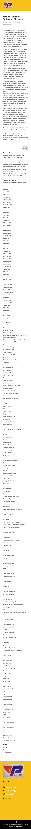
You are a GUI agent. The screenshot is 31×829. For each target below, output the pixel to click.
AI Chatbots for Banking (10, 360)
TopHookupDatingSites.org (10, 694)
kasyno (5, 558)
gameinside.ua (7, 512)
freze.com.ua (6, 504)
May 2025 (6, 192)
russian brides (7, 653)
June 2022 (6, 243)
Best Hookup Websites (9, 391)
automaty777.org (8, 373)
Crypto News (6, 463)
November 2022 (7, 230)
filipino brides (7, 489)
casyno (5, 440)
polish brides (6, 640)
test (4, 691)
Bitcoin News (6, 406)
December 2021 (7, 259)
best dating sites (8, 388)
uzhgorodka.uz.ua (8, 709)
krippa (5, 568)
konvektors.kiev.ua (8, 563)
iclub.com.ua (6, 530)
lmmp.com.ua (6, 597)
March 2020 (6, 297)
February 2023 (7, 223)
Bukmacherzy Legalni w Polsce (12, 429)
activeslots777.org (8, 349)
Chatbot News (7, 442)
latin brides (6, 571)
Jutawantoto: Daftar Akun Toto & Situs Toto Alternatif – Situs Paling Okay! (14, 161)
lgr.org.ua (6, 586)
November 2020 (7, 287)
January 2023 (7, 225)
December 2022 (7, 228)
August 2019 (6, 305)
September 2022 (7, 236)
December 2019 (7, 303)
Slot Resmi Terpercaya (9, 668)
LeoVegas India (7, 581)
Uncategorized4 (7, 704)
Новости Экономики (8, 727)
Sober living (6, 681)
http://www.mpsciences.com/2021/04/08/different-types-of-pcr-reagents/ (15, 94)
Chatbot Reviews (8, 445)
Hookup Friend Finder (9, 517)
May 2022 (6, 246)
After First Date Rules (9, 355)
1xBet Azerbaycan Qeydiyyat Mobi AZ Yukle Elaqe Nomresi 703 (14, 341)
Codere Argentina (8, 452)
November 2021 (7, 261)
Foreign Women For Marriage (11, 496)
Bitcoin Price (6, 409)
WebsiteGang (19, 827)
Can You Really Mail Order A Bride (13, 432)
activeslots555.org (8, 347)
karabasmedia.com (8, 555)
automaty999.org (8, 375)
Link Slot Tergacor (8, 594)
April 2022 (6, 249)
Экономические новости (9, 740)
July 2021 (6, 272)
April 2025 (6, 194)
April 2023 (6, 218)
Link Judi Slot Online (9, 592)
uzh (4, 707)
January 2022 (7, 256)
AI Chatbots (6, 357)
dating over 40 (7, 476)
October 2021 (7, 264)
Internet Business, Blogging (11, 540)
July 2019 (6, 308)
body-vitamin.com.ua (9, 416)
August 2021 (6, 269)
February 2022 (7, 254)
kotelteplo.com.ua (8, 566)
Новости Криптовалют (9, 725)
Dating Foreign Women (9, 473)
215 (4, 344)
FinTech (5, 494)
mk (4, 610)
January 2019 (7, 315)
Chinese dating (7, 450)
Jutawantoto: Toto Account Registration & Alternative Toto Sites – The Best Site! (15, 165)
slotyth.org (6, 678)
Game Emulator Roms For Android (12, 509)
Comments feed (7, 752)
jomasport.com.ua (8, 548)
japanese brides (7, 545)
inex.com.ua (6, 535)
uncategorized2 (7, 702)
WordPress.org (7, 755)
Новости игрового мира (9, 722)
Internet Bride (7, 537)
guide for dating (8, 514)
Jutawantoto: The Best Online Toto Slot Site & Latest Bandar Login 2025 (14, 175)
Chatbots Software (8, 447)
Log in (5, 747)
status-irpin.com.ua (8, 684)
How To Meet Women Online (11, 527)
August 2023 (6, 207)
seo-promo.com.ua (8, 661)
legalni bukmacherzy (9, 576)
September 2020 (8, 292)
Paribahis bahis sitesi (9, 632)
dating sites (6, 478)
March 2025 (6, 197)
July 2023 (6, 210)
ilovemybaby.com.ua (8, 532)
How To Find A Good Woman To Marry (13, 525)
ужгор (4, 733)
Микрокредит (6, 717)
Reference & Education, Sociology (12, 650)
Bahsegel (5, 378)
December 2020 (7, 285)
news (4, 617)
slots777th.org (7, 673)
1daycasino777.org (8, 330)
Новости (5, 720)
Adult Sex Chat (7, 352)
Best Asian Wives (8, 383)
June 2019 (6, 310)
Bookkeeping (6, 419)
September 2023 (7, 205)
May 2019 (6, 313)
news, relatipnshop (8, 619)
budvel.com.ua (7, 427)
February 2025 (7, 200)
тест (4, 730)
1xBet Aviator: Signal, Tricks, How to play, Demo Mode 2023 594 (15, 336)
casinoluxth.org (7, 437)
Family (5, 486)
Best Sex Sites (7, 401)
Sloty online (6, 676)
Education (6, 483)
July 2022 (6, 241)
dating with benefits (9, 481)
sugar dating (7, 686)
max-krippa (6, 607)
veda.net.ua (6, 712)
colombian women (8, 458)
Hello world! (22, 182)
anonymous (6, 362)
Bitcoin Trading (7, 411)
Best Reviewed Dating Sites (11, 398)
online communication (9, 622)
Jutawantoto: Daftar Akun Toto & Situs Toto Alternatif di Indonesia (14, 170)
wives (4, 715)
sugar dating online (8, 689)
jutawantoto (6, 550)
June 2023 (6, 212)
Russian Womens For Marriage (11, 658)
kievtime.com (7, 561)
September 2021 (7, 267)
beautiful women (7, 380)
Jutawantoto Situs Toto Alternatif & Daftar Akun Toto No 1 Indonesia (13, 156)
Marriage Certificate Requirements (13, 604)
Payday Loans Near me (9, 637)
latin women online (8, 574)
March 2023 (6, 220)
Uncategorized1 (7, 699)
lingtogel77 (6, 589)
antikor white (7, 365)
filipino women (7, 491)
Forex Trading (7, 499)
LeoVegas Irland (7, 584)
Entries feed (6, 750)
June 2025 (6, 189)
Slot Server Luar (7, 671)
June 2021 (6, 274)
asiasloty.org (7, 370)
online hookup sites (8, 624)
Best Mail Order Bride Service (11, 393)
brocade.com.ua (7, 424)
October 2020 (7, 290)
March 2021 (6, 277)
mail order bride (7, 599)
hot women (6, 519)
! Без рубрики (6, 325)
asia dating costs (8, 368)
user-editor (8, 22)
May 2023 (6, 215)
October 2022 (7, 233)
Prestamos (6, 642)
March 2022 (6, 251)
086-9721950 (11, 787)
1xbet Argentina (8, 333)
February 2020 (7, 300)
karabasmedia (7, 553)
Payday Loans (7, 635)
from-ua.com (6, 507)
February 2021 (7, 279)
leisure (5, 579)
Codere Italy (6, 455)
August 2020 (7, 295)
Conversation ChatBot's (10, 460)
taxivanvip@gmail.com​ (14, 791)
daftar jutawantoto (9, 468)
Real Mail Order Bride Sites (11, 648)
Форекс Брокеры (7, 735)
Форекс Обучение (8, 738)
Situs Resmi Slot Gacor (9, 666)
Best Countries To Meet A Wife (12, 385)
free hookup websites (9, 501)
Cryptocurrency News (9, 465)
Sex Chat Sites (7, 663)
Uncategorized (7, 24)
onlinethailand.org (8, 627)
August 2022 (6, 238)
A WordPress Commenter (10, 182)
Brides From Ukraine (9, 422)
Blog (4, 414)
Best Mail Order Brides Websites (12, 396)
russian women (7, 655)
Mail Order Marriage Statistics (12, 602)
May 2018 (6, 318)
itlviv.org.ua (6, 543)
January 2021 (7, 282)
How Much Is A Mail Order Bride (12, 522)
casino (5, 434)
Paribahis (5, 630)
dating (5, 471)
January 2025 (7, 202)
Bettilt (5, 404)
